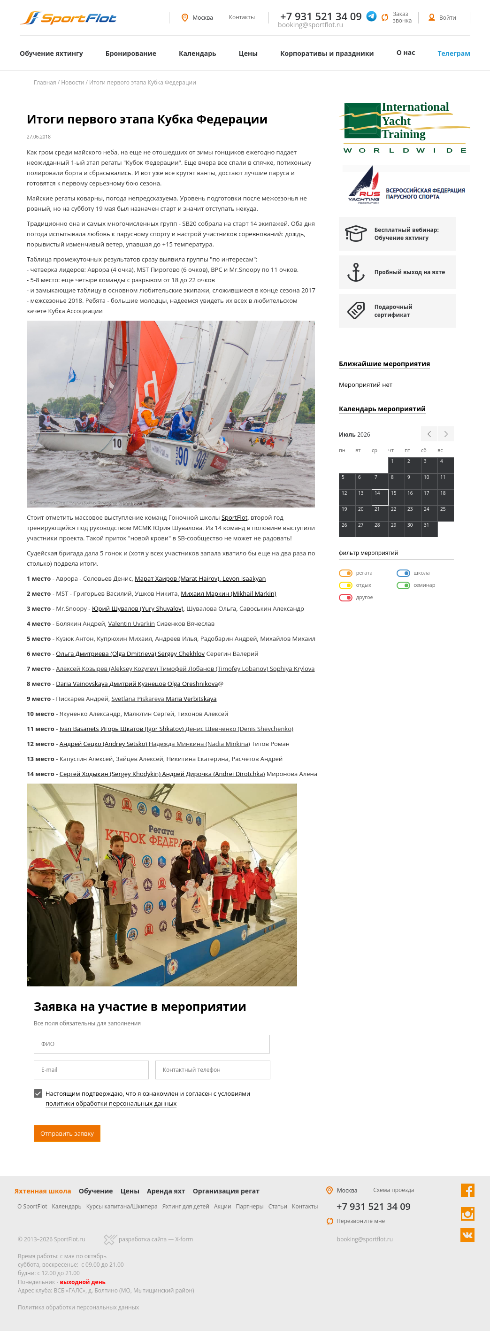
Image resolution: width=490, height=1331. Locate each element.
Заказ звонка (402, 17)
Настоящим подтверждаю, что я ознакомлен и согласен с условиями (142, 1098)
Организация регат (226, 1190)
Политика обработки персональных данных (78, 1307)
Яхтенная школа (43, 1190)
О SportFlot (32, 1206)
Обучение (96, 1190)
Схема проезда (393, 1190)
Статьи (277, 1206)
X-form (184, 1239)
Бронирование (131, 53)
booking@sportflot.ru (310, 25)
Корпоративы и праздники (327, 53)
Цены (248, 53)
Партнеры (250, 1206)
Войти (447, 18)
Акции (222, 1206)
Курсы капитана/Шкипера (122, 1206)
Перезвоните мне (361, 1221)
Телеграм (453, 53)
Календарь (197, 53)
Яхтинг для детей (185, 1206)
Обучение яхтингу (51, 53)
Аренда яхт (166, 1190)
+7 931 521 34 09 (374, 1206)
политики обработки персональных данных (111, 1103)
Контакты (242, 17)
